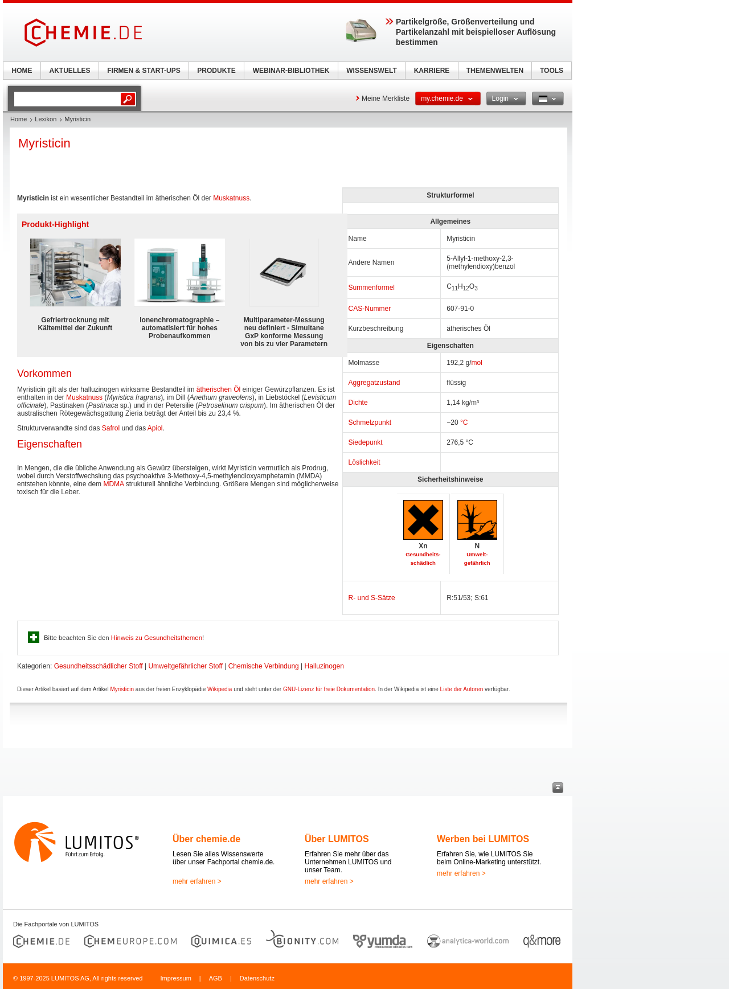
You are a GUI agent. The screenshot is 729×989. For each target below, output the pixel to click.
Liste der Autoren (462, 689)
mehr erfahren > (197, 881)
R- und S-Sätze (372, 598)
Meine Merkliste (385, 98)
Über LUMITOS (337, 839)
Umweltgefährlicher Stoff (185, 666)
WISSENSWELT (371, 71)
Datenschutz (257, 978)
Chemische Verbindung (263, 666)
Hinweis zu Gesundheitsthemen (156, 637)
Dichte (358, 403)
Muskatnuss (231, 198)
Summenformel (372, 288)
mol (477, 363)
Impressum (175, 978)
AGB (215, 978)
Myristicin (122, 689)
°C (464, 422)
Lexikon (45, 119)
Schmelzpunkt (370, 422)
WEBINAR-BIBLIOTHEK (291, 71)
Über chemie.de (206, 839)
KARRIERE (432, 71)
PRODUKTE (216, 71)
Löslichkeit (364, 462)
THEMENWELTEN (494, 71)
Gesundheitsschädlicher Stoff (98, 666)
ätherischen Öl (218, 389)
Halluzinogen (324, 666)
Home (18, 119)
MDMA (113, 484)
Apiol (155, 428)
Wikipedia (219, 689)
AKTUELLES (70, 71)
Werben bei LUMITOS (483, 839)
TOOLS (551, 71)
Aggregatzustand (374, 383)
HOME (22, 71)
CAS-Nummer (370, 309)
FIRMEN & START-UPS (143, 71)
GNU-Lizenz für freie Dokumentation (329, 689)
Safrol (111, 428)
